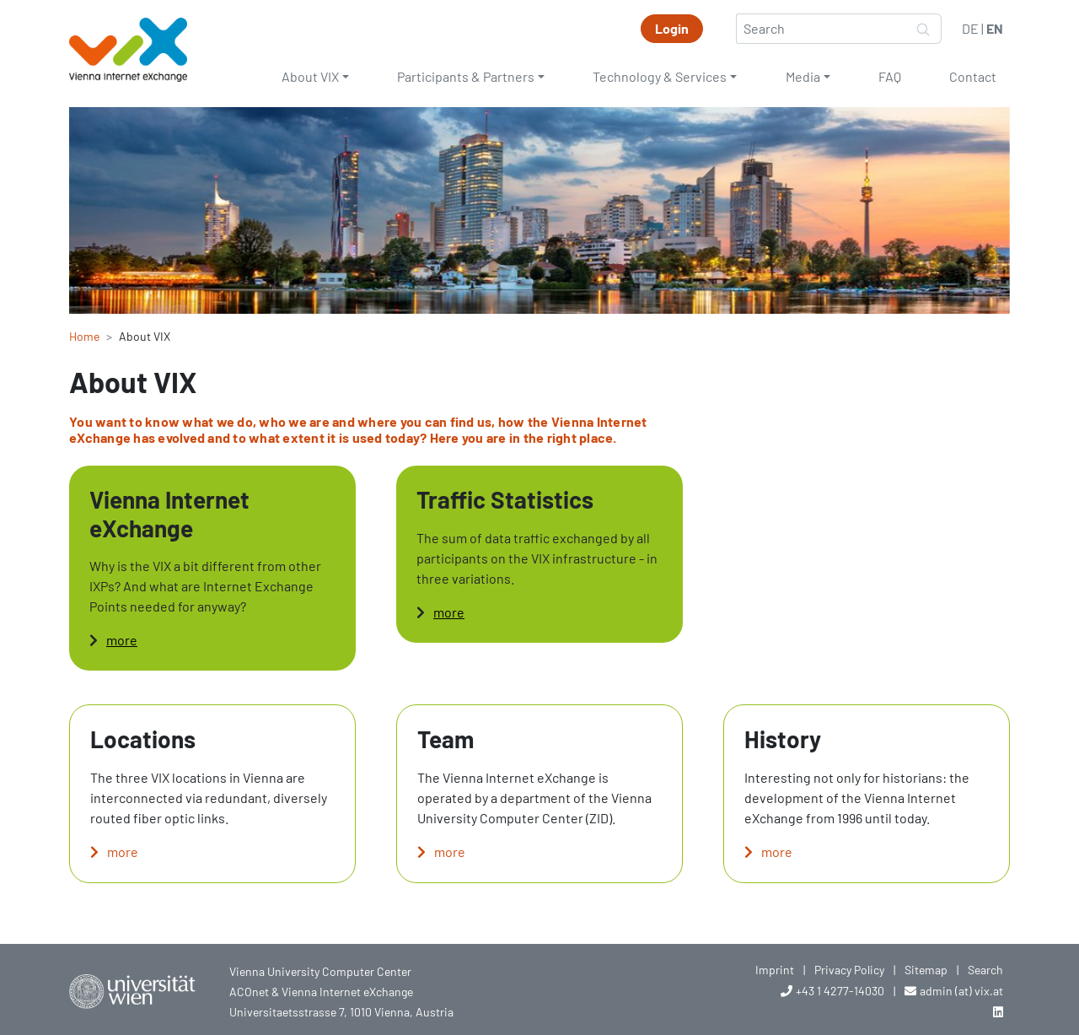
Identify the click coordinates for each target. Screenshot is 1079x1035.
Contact (972, 76)
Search (985, 969)
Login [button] (672, 28)
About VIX (310, 76)
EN (994, 28)
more (121, 640)
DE (970, 28)
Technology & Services (660, 76)
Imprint (774, 969)
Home (84, 336)
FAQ (889, 76)
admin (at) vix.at (961, 991)
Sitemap (926, 969)
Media (803, 76)
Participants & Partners (465, 76)
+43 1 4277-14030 (840, 991)
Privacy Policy (849, 969)
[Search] (821, 28)
